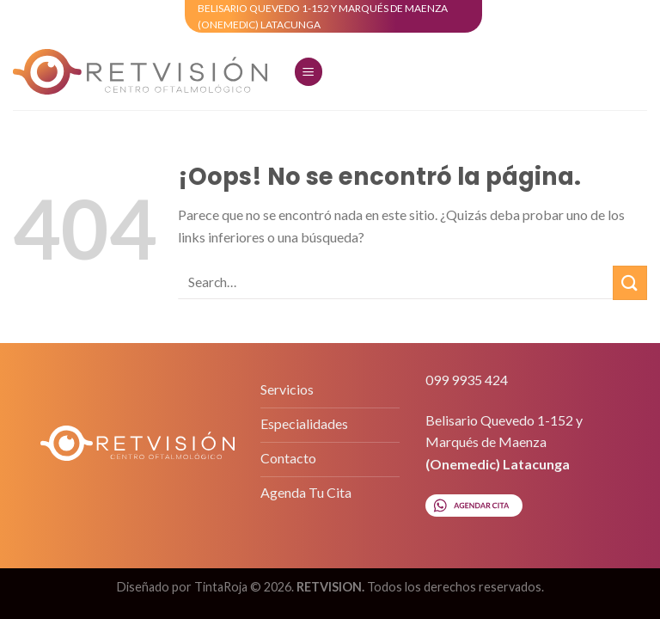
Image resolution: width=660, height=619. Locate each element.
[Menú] (308, 72)
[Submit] (630, 282)
